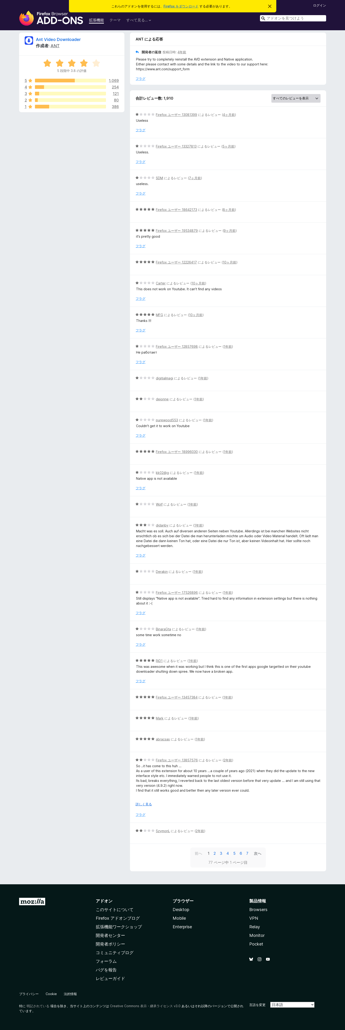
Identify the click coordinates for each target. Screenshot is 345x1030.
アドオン (104, 900)
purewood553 (167, 420)
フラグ (140, 79)
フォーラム (106, 961)
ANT (55, 45)
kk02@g (162, 473)
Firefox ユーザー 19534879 (177, 231)
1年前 (228, 346)
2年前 (228, 760)
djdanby (162, 525)
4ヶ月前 (229, 115)
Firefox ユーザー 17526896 (177, 592)
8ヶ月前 (229, 210)
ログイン (319, 5)
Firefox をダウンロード (181, 6)
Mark (160, 718)
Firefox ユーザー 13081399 (176, 115)
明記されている (38, 1006)
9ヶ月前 (230, 231)
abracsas (163, 739)
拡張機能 (96, 20)
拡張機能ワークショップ (119, 926)
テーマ (115, 20)
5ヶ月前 (228, 146)
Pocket (256, 944)
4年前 (182, 52)
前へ (198, 853)
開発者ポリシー (110, 944)
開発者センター (110, 935)
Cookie (51, 994)
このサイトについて (114, 909)
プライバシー (29, 994)
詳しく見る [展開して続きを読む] (144, 804)
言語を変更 (257, 1005)
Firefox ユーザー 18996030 (177, 452)
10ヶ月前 (229, 262)
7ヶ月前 (195, 178)
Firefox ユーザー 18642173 (176, 210)
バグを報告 (106, 969)
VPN (253, 918)
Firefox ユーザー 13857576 (177, 760)
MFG (159, 315)
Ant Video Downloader (58, 39)
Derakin (162, 572)
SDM (159, 178)
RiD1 (159, 661)
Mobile (179, 918)
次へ (257, 853)
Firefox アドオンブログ (118, 918)
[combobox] (293, 18)
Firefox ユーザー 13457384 (177, 697)
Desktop (181, 909)
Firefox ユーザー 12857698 (177, 346)
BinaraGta (163, 629)
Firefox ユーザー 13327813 (176, 146)
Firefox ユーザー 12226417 (176, 262)
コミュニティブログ (114, 952)
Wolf (159, 504)
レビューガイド (110, 978)
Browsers (258, 909)
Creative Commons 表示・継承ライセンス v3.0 (145, 1006)
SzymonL (163, 831)
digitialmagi (164, 378)
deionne (162, 399)
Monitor (257, 935)
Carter (161, 283)
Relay (254, 926)
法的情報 (70, 994)
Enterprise (182, 926)
